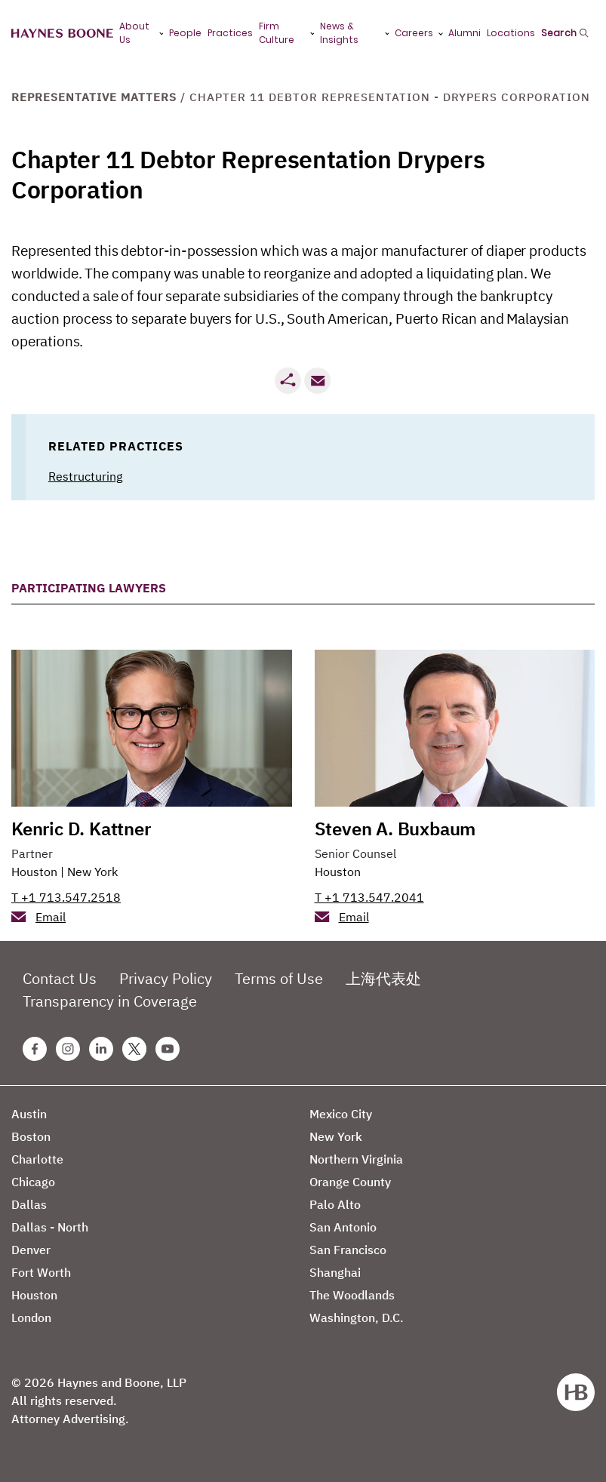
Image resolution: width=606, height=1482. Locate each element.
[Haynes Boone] (62, 33)
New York (92, 871)
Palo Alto (335, 1204)
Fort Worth (41, 1272)
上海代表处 (383, 978)
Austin (29, 1113)
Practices (230, 32)
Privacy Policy (165, 978)
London (31, 1317)
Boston (31, 1136)
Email (50, 916)
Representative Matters (94, 97)
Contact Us (60, 978)
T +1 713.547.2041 (369, 897)
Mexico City (340, 1113)
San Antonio (343, 1226)
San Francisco (347, 1249)
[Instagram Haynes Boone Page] (68, 1049)
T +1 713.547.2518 (66, 897)
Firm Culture (276, 33)
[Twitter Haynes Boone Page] (134, 1049)
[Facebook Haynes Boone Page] (35, 1049)
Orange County (350, 1181)
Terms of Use (279, 978)
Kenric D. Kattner (81, 828)
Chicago (33, 1181)
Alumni (464, 32)
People (185, 32)
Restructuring (85, 476)
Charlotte (37, 1159)
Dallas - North (49, 1226)
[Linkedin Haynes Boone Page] (101, 1049)
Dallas (29, 1204)
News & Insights (339, 33)
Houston (34, 871)
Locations (511, 32)
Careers (414, 32)
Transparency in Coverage (110, 1001)
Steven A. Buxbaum (395, 828)
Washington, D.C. (356, 1317)
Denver (31, 1249)
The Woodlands (352, 1294)
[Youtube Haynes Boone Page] (167, 1049)
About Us (134, 33)
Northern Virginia (356, 1159)
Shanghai (335, 1272)
